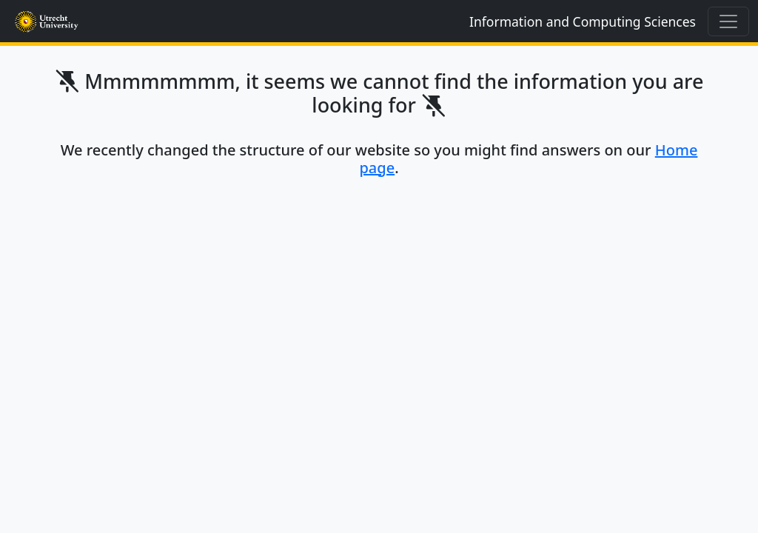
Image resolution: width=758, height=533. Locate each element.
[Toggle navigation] (728, 21)
